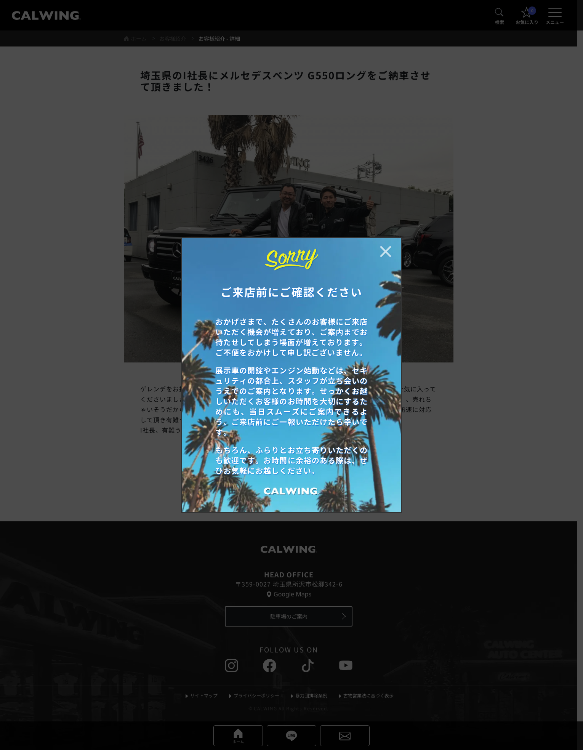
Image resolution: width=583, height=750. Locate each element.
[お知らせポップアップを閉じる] (386, 251)
